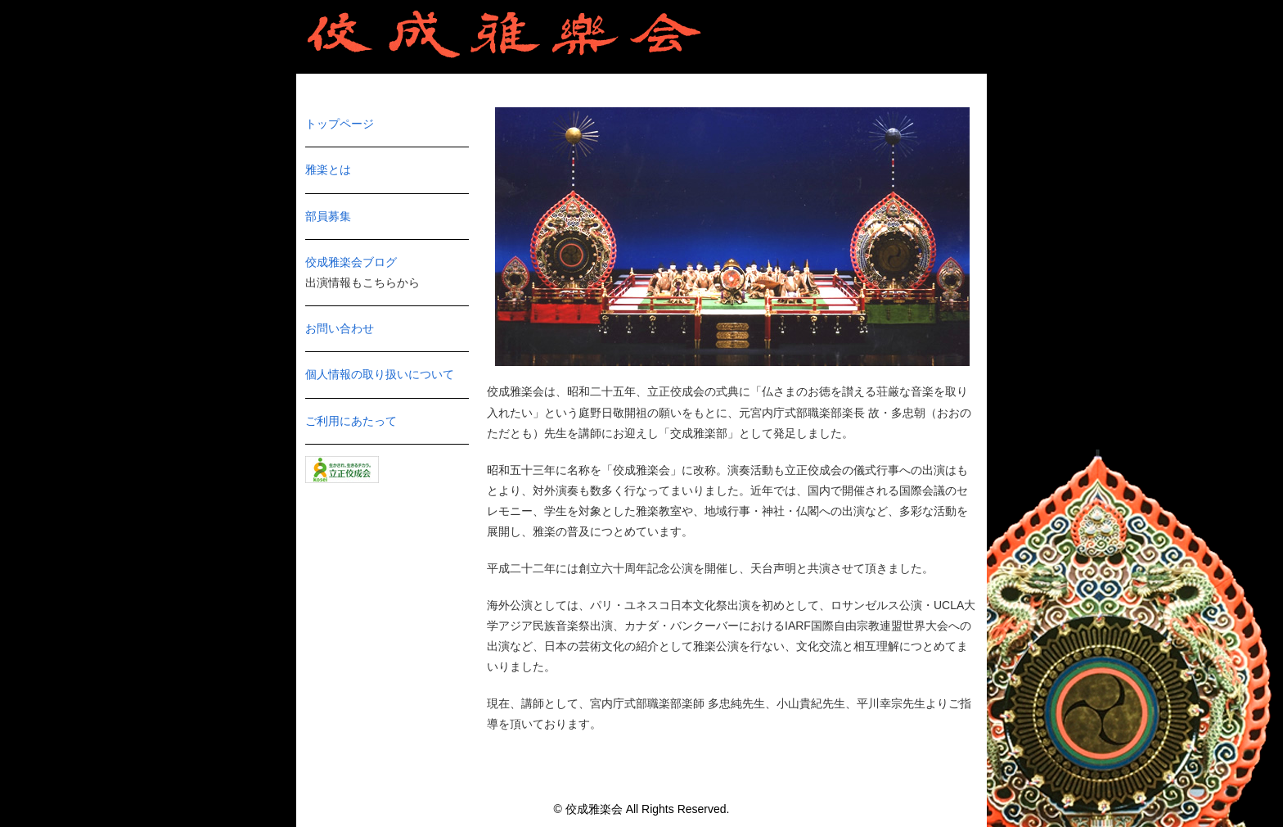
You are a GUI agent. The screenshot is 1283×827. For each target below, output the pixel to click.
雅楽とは (328, 169)
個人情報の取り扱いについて (379, 374)
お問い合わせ (339, 328)
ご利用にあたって (351, 420)
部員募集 (328, 216)
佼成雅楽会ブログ (351, 262)
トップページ (339, 123)
